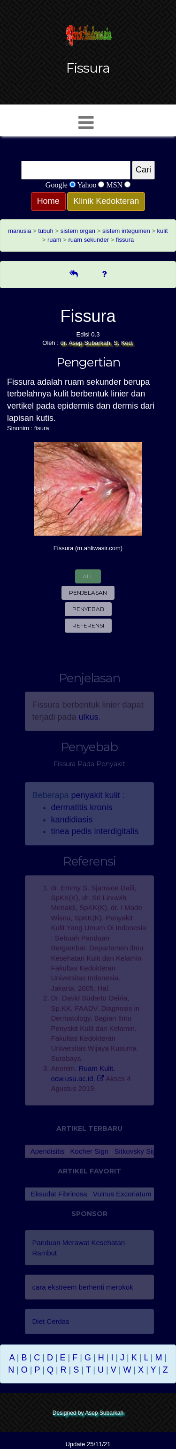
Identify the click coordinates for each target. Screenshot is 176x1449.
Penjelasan (88, 592)
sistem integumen (126, 230)
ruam (54, 239)
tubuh (46, 230)
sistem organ (78, 230)
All (88, 576)
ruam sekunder (88, 239)
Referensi (88, 625)
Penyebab (88, 608)
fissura (125, 239)
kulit (162, 230)
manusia (19, 230)
